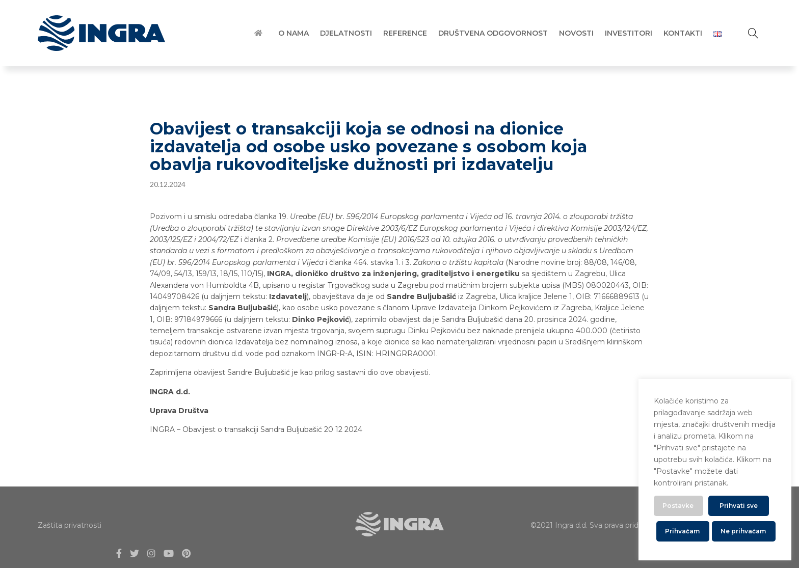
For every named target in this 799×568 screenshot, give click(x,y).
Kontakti (682, 33)
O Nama (293, 33)
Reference (405, 33)
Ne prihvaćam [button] (743, 531)
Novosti (576, 33)
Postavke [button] (678, 505)
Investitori (628, 33)
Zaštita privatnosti (69, 525)
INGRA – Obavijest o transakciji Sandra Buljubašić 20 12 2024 (256, 429)
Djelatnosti (346, 33)
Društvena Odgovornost (493, 33)
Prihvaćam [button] (682, 531)
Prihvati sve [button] (739, 505)
